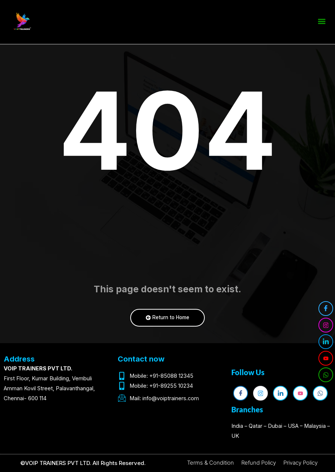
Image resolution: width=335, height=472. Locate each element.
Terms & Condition (210, 462)
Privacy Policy (300, 462)
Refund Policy (258, 462)
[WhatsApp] (325, 374)
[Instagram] (325, 325)
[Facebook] (325, 308)
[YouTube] (325, 358)
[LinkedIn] (325, 341)
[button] (321, 20)
